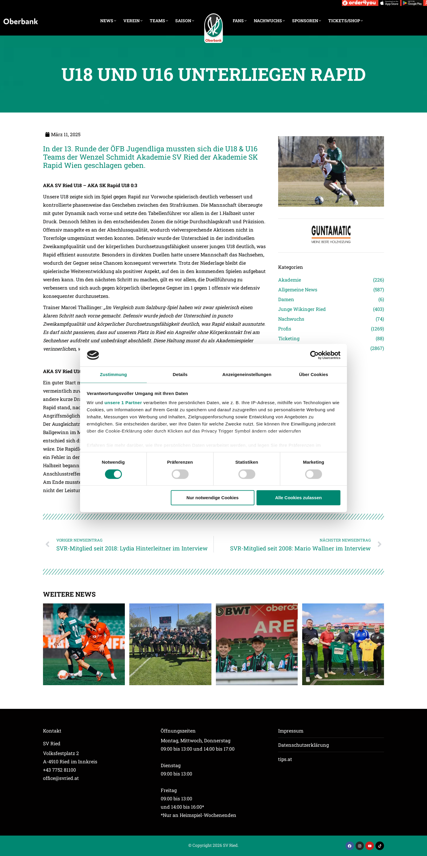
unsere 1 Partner (123, 402)
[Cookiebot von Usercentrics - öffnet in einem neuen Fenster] (314, 355)
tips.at (285, 759)
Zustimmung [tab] (113, 374)
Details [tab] (180, 374)
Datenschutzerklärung (303, 745)
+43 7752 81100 (59, 770)
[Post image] (84, 644)
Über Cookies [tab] (313, 374)
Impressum (290, 730)
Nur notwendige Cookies (213, 497)
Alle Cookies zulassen (298, 497)
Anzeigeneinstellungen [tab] (246, 374)
